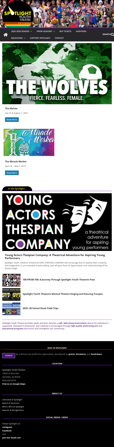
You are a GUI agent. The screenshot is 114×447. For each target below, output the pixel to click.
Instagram (7, 427)
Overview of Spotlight (12, 399)
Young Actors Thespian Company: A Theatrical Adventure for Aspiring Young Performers (55, 256)
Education (16, 38)
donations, (81, 354)
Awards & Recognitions (13, 410)
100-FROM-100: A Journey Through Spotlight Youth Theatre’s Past (59, 279)
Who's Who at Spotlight (13, 406)
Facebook (7, 430)
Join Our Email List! (11, 437)
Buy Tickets (65, 31)
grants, (72, 354)
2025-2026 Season (20, 31)
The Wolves (11, 108)
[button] (30, 31)
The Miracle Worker (16, 161)
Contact (59, 38)
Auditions (81, 31)
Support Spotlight (40, 38)
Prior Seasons (44, 31)
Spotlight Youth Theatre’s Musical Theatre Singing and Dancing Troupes (63, 293)
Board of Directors (10, 403)
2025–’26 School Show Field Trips (40, 308)
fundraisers (96, 354)
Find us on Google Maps (13, 384)
